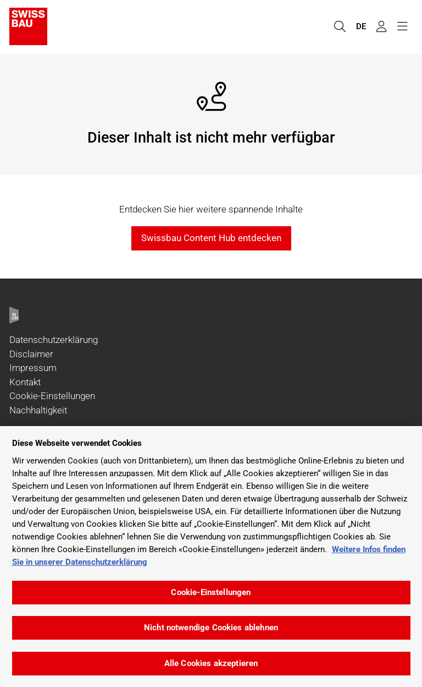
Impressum (33, 367)
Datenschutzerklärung (53, 339)
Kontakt (25, 382)
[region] (211, 556)
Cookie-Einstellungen (52, 395)
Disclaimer (31, 353)
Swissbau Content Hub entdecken (211, 237)
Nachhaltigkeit (38, 410)
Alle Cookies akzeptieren (211, 663)
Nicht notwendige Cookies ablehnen (211, 628)
